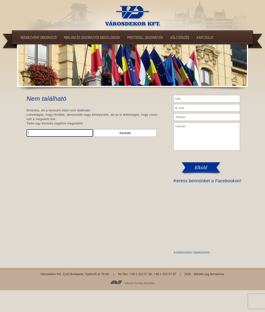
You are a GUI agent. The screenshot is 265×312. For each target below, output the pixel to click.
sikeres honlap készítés (140, 283)
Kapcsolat (205, 37)
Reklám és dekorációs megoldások (92, 37)
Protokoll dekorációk (145, 37)
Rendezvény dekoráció (38, 37)
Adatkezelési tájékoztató (191, 252)
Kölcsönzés (179, 37)
